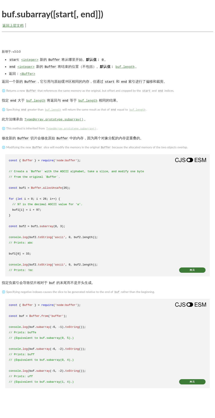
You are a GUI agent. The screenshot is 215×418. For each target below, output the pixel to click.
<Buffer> (27, 74)
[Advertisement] (107, 44)
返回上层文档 (13, 25)
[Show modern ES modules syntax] (190, 160)
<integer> (29, 60)
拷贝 (192, 270)
